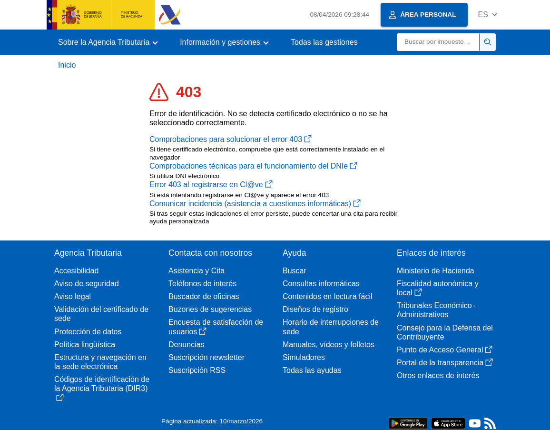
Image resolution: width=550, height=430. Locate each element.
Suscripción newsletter (206, 357)
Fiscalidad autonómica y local (438, 288)
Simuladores (304, 357)
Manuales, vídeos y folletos (328, 344)
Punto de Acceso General (444, 350)
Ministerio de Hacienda (435, 271)
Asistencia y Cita (196, 271)
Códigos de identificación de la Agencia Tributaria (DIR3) (101, 388)
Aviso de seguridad (86, 284)
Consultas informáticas (321, 284)
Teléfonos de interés (202, 284)
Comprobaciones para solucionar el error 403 (230, 139)
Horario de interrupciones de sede (331, 326)
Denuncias (186, 344)
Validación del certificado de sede (101, 313)
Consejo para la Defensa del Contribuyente (445, 332)
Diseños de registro (315, 309)
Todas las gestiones (324, 42)
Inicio (67, 65)
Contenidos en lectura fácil (328, 296)
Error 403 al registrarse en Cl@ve (211, 184)
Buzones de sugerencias (210, 309)
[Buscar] (438, 42)
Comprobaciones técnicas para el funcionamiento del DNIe (253, 166)
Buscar (294, 271)
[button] (487, 14)
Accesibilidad (76, 271)
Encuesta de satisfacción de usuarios (215, 326)
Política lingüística (84, 344)
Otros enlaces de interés (438, 375)
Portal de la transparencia (445, 363)
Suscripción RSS (197, 370)
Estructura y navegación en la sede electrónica (100, 361)
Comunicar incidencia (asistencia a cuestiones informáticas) (255, 204)
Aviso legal (72, 296)
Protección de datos (87, 332)
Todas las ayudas (312, 370)
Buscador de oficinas (203, 296)
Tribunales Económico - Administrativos (436, 310)
